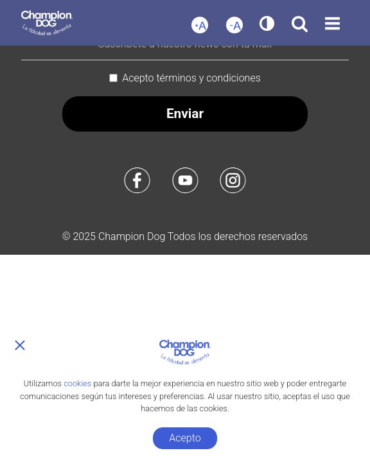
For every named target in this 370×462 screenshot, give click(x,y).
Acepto (184, 438)
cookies (77, 383)
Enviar (185, 113)
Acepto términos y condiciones (191, 78)
